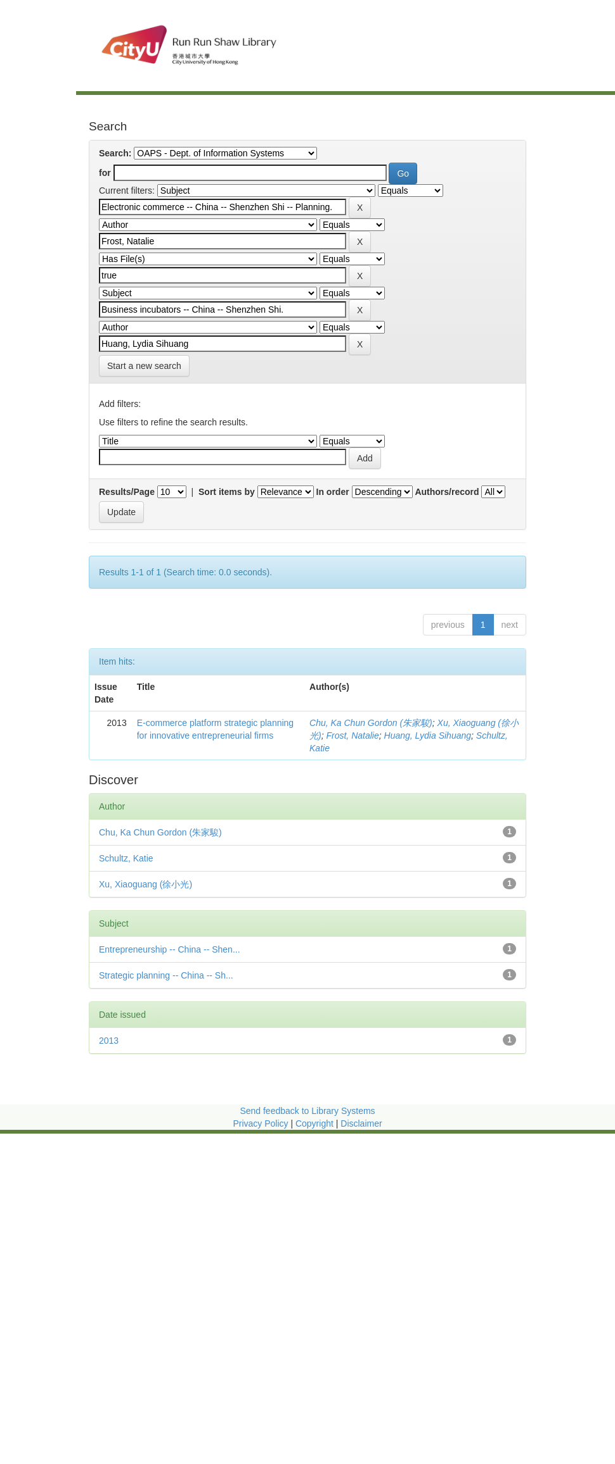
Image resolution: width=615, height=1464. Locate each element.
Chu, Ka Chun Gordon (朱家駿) (370, 723)
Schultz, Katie (126, 858)
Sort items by (226, 492)
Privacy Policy (260, 1123)
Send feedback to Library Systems (307, 1111)
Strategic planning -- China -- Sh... (166, 975)
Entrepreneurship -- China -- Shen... (169, 949)
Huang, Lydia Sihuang (428, 735)
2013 (109, 1040)
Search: (115, 153)
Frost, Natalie (352, 735)
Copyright (315, 1123)
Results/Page (127, 492)
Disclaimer (361, 1123)
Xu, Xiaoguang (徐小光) (145, 884)
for (105, 173)
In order (332, 492)
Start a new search (144, 366)
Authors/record (447, 492)
